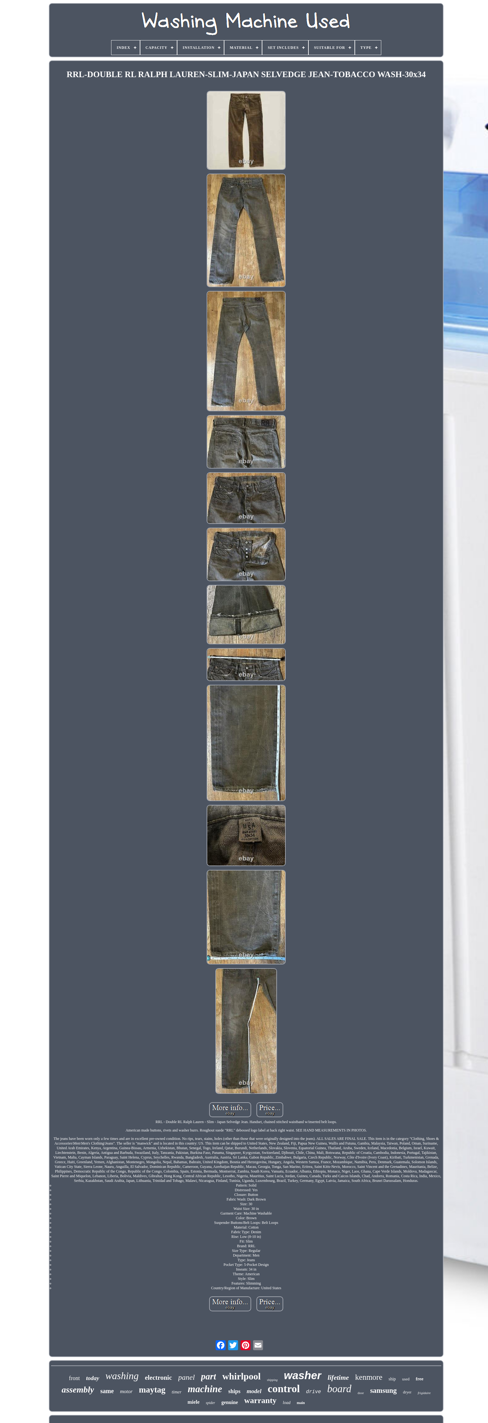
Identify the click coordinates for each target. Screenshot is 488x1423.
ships (234, 1391)
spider (210, 1403)
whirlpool (241, 1376)
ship (392, 1379)
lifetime (338, 1377)
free (420, 1378)
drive (313, 1392)
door (361, 1393)
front (74, 1378)
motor (126, 1391)
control (284, 1388)
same (107, 1391)
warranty (260, 1400)
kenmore (368, 1377)
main (301, 1403)
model (254, 1391)
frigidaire (424, 1393)
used (406, 1379)
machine (205, 1388)
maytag (152, 1389)
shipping (272, 1380)
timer (177, 1391)
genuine (229, 1402)
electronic (158, 1377)
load (287, 1402)
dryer (407, 1392)
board (339, 1388)
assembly (78, 1389)
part (208, 1376)
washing (122, 1375)
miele (194, 1402)
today (92, 1378)
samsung (383, 1390)
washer (302, 1375)
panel (186, 1377)
